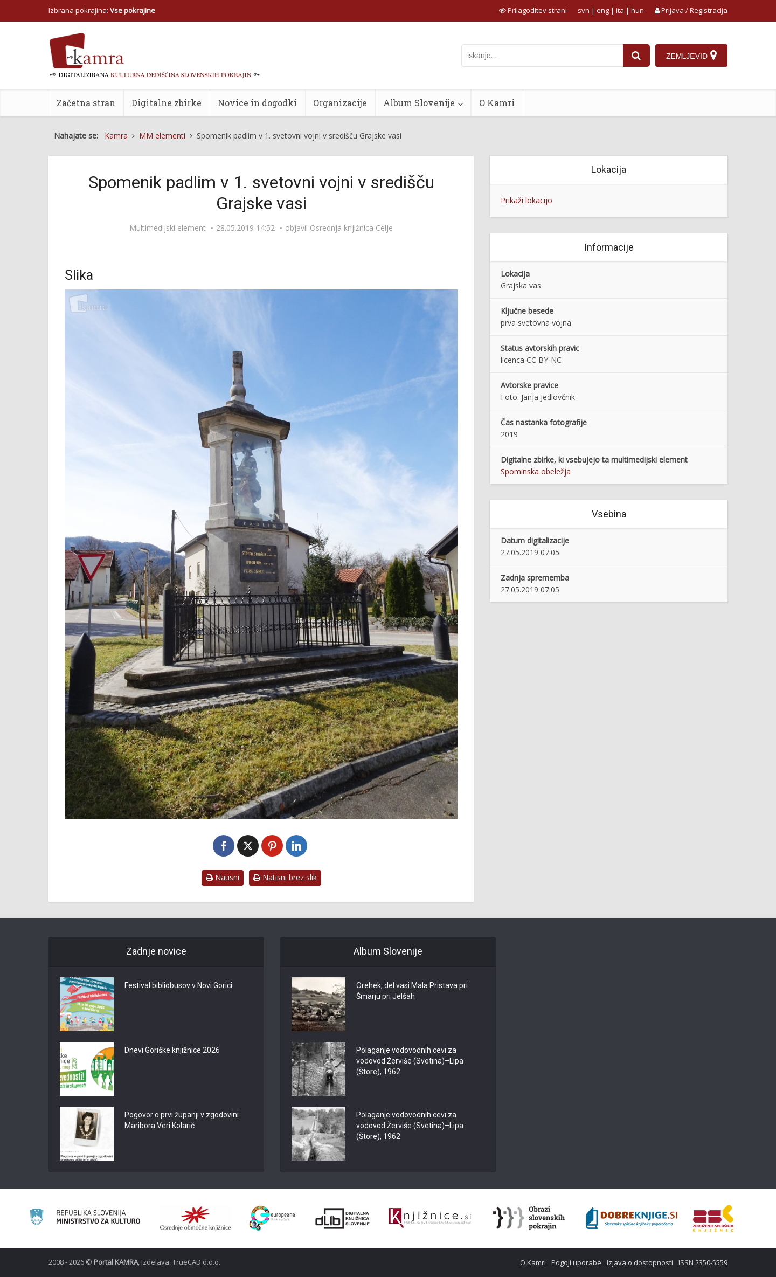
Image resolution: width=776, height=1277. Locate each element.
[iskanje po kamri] (542, 55)
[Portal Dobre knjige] (631, 1218)
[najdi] (636, 55)
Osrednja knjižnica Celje (351, 228)
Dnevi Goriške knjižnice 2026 (172, 1050)
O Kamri (497, 102)
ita (620, 10)
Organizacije (340, 102)
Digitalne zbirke (166, 102)
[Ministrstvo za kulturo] (84, 1218)
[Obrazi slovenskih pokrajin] (529, 1218)
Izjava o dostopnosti (640, 1262)
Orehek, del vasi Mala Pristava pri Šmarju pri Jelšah (412, 990)
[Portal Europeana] (272, 1218)
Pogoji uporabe (576, 1262)
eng (603, 10)
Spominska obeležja (536, 471)
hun (637, 10)
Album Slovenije (419, 102)
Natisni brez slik (285, 877)
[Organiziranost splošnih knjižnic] (196, 1218)
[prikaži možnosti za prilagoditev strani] (533, 10)
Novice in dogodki (257, 102)
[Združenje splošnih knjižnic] (713, 1218)
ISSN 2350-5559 (703, 1262)
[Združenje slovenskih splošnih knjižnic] (430, 1218)
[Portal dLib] (342, 1218)
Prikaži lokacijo (526, 200)
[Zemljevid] (691, 55)
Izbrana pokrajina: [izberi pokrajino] (101, 10)
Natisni (222, 877)
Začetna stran (86, 102)
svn (584, 10)
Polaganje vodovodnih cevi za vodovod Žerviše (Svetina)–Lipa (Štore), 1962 (409, 1061)
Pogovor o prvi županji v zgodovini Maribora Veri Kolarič (181, 1120)
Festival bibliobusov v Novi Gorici (178, 985)
